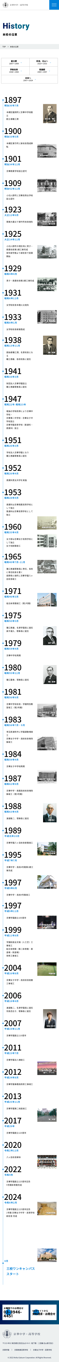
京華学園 (5, 1350)
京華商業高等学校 (21, 1350)
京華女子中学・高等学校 (42, 1350)
